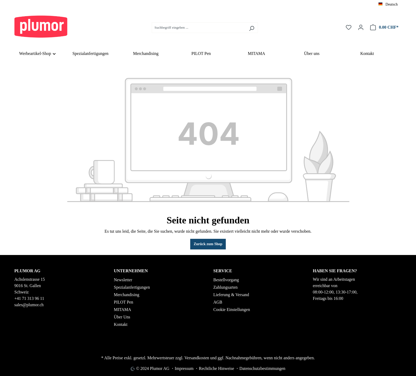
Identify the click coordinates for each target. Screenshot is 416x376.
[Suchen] (251, 27)
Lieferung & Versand (231, 294)
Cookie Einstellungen (231, 309)
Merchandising (126, 294)
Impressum (184, 368)
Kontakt (121, 324)
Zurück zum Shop (208, 244)
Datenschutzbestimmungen (262, 368)
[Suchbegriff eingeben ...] (199, 27)
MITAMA (122, 309)
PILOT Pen (123, 302)
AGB (217, 302)
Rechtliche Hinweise (216, 368)
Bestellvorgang (226, 280)
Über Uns (122, 317)
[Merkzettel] (349, 27)
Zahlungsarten (225, 287)
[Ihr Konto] (361, 27)
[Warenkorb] (384, 27)
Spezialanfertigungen (132, 287)
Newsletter (123, 280)
